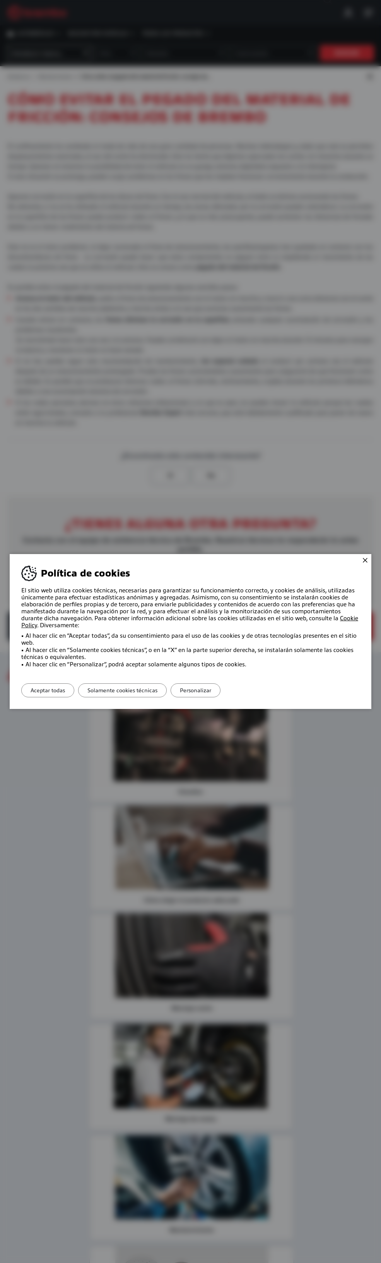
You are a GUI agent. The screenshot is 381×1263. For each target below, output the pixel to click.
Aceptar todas (50, 690)
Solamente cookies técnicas (131, 690)
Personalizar (209, 690)
